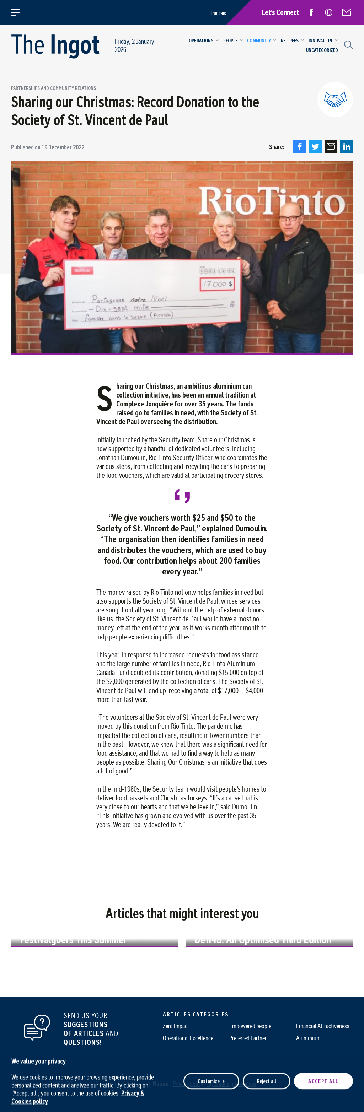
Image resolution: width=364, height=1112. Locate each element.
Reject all (266, 1077)
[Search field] (347, 44)
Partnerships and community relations (53, 88)
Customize (211, 1076)
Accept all (323, 1077)
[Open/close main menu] (19, 12)
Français (218, 13)
